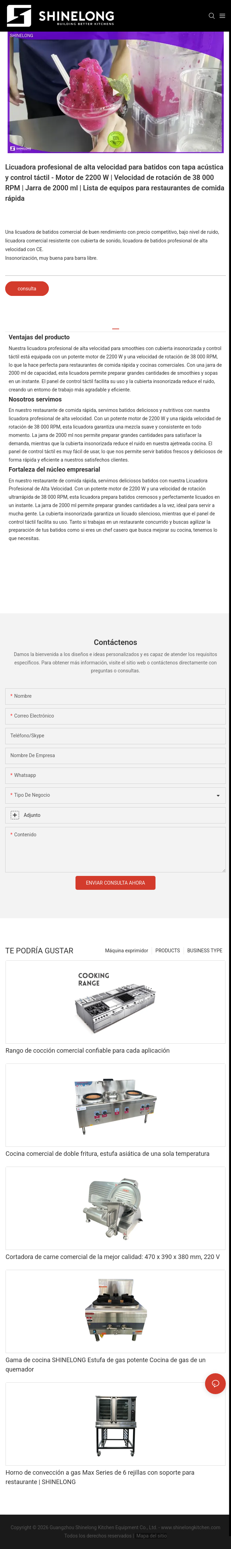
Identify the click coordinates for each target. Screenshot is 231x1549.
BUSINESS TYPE (204, 950)
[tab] (115, 326)
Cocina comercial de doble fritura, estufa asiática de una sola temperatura (108, 1153)
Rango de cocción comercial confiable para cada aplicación (88, 1050)
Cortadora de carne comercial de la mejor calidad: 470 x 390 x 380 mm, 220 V (113, 1256)
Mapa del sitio (151, 1536)
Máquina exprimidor (126, 950)
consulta (27, 288)
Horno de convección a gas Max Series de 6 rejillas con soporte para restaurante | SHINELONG (100, 1477)
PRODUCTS (168, 950)
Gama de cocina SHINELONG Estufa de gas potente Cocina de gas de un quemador (106, 1364)
